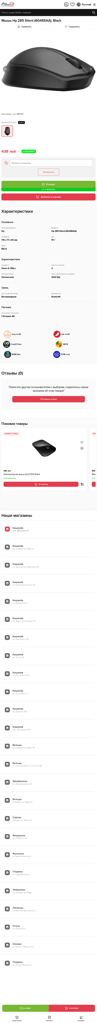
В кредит (48, 184)
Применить (48, 172)
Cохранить (72, 26)
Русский (83, 4)
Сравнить (24, 26)
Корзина (81, 1019)
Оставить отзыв (48, 399)
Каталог (49, 1019)
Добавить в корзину (48, 197)
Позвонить (17, 1019)
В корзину (41, 484)
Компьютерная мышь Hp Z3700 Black (22, 474)
